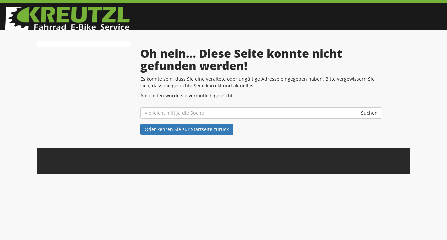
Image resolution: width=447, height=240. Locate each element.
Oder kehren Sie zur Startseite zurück (187, 129)
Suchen (369, 113)
